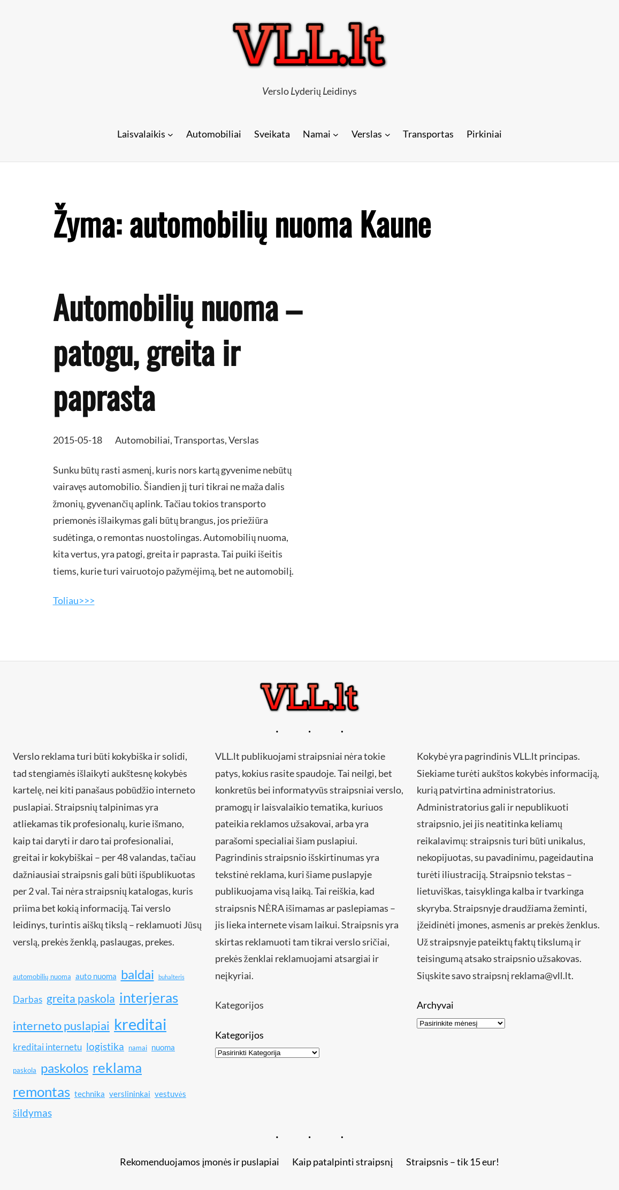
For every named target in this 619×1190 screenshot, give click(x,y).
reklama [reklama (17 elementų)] (117, 1067)
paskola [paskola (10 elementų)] (24, 1070)
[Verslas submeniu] (388, 134)
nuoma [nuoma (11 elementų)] (163, 1047)
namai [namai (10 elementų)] (137, 1047)
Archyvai (435, 1005)
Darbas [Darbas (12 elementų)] (27, 999)
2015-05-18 (77, 440)
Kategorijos (239, 1035)
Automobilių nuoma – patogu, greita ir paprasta (177, 351)
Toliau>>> (74, 600)
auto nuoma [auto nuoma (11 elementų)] (96, 976)
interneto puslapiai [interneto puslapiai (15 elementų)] (61, 1025)
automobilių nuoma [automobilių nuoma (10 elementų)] (42, 976)
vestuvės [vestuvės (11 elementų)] (170, 1094)
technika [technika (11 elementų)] (89, 1094)
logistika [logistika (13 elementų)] (105, 1046)
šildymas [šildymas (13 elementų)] (32, 1113)
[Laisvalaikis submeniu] (170, 134)
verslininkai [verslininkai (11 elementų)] (129, 1094)
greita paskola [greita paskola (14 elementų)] (81, 998)
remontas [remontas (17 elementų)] (41, 1092)
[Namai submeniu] (336, 134)
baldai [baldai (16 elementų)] (137, 974)
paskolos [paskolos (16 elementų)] (64, 1067)
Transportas (199, 440)
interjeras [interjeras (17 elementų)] (148, 997)
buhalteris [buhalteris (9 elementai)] (171, 976)
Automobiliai (142, 440)
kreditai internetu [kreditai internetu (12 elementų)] (47, 1046)
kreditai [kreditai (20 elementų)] (140, 1023)
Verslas (243, 440)
